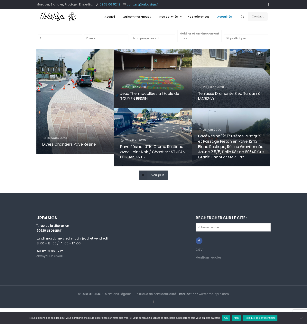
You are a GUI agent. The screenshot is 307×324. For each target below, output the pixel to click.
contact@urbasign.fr (143, 4)
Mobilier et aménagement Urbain (199, 36)
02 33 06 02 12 (109, 4)
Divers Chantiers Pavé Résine (69, 144)
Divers (91, 38)
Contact (258, 16)
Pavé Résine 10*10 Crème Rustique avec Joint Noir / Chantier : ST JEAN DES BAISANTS (152, 152)
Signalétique (236, 38)
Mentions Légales (118, 294)
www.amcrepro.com (214, 294)
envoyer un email (49, 256)
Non (236, 317)
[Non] (302, 318)
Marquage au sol (146, 38)
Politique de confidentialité (155, 294)
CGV (199, 250)
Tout (43, 38)
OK (226, 317)
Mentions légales (209, 258)
